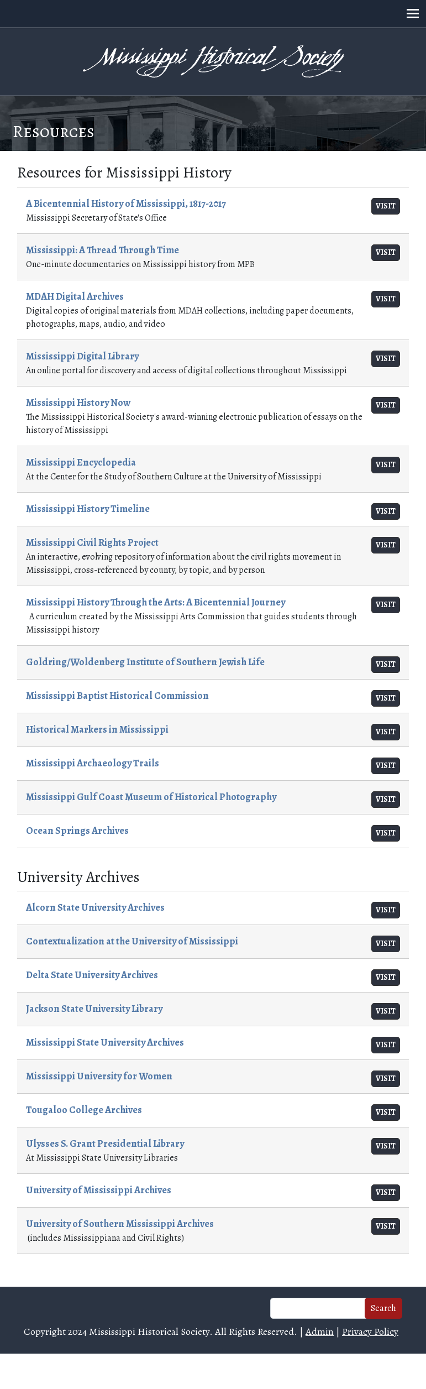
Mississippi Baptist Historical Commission (117, 695)
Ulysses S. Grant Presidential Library (105, 1143)
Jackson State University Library (94, 1008)
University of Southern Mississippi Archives (120, 1223)
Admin (320, 1331)
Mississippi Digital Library (82, 356)
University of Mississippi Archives (98, 1190)
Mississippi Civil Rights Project (92, 542)
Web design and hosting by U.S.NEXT (213, 1371)
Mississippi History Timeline (88, 508)
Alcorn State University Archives (95, 907)
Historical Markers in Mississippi (97, 729)
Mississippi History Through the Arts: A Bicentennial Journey (155, 602)
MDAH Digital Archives (75, 296)
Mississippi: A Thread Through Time (102, 250)
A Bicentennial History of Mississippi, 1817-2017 (126, 203)
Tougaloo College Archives (84, 1109)
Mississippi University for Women (99, 1076)
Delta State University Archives (92, 974)
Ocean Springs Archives (77, 830)
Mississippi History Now (78, 402)
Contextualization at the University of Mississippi (132, 941)
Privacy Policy (370, 1331)
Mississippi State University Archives (105, 1042)
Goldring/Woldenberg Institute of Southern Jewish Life (145, 662)
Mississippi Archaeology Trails (92, 763)
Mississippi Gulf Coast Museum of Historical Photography (151, 796)
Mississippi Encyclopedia (81, 462)
